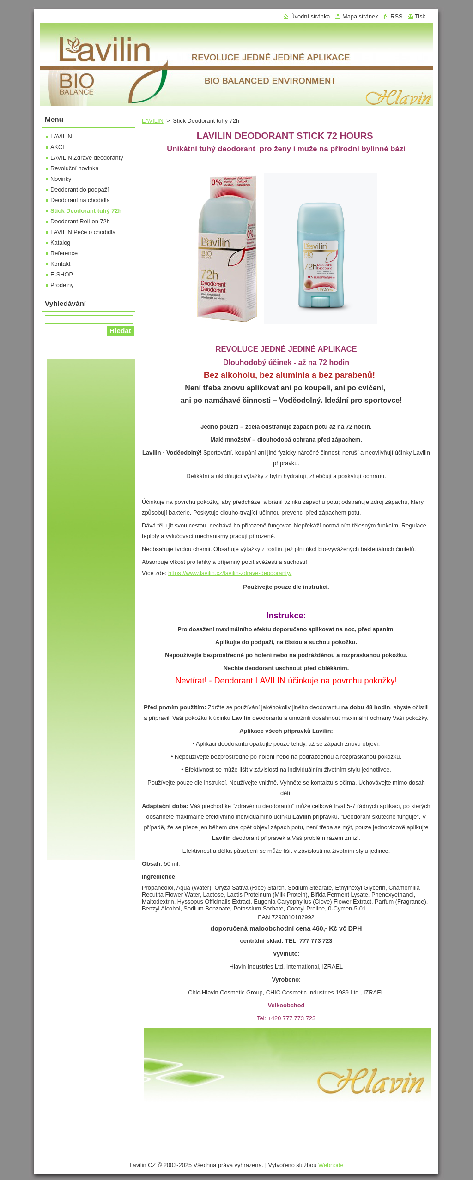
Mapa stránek (360, 16)
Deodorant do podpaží (79, 189)
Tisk (420, 16)
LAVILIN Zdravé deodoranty (86, 157)
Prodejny (62, 285)
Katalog (60, 242)
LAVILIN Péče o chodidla (82, 231)
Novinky (61, 178)
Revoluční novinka (74, 168)
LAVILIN (153, 120)
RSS (396, 16)
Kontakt (60, 263)
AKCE (58, 147)
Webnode (331, 1165)
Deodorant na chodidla (80, 200)
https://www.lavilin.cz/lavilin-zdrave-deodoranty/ (229, 572)
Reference (64, 253)
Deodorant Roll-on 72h (80, 221)
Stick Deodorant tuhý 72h (85, 210)
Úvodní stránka (310, 16)
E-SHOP (61, 274)
